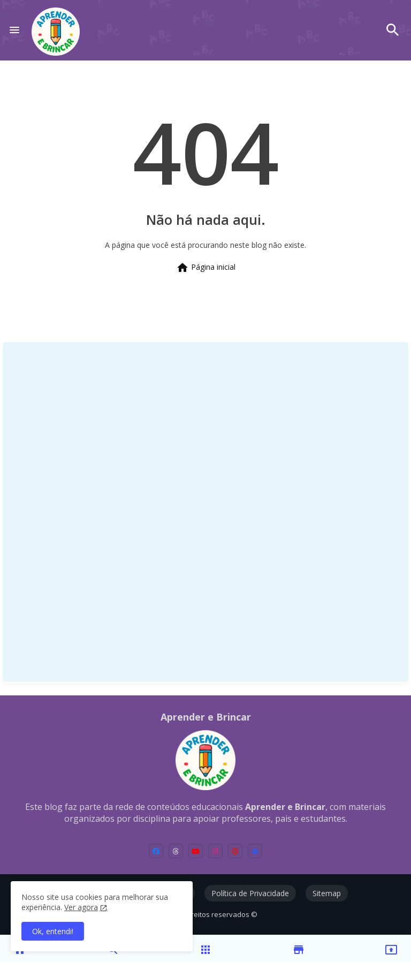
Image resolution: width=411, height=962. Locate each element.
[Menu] (14, 30)
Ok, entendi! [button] (52, 931)
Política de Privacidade (250, 893)
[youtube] (195, 851)
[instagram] (215, 851)
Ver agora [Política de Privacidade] (81, 907)
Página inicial (205, 267)
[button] (393, 30)
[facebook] (156, 851)
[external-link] (255, 851)
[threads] (176, 851)
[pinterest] (235, 851)
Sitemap (327, 893)
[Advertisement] (91, 510)
